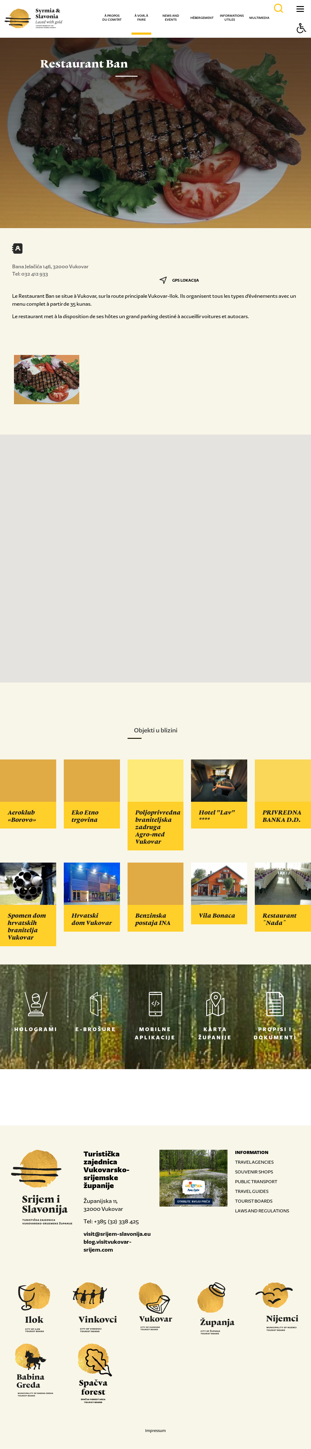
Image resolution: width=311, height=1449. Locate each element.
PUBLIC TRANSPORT (256, 1181)
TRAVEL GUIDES (251, 1191)
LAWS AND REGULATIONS (262, 1211)
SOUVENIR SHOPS (254, 1172)
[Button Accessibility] (301, 39)
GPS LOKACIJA (179, 280)
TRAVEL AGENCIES (254, 1162)
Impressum (155, 1430)
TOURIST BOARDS (253, 1201)
